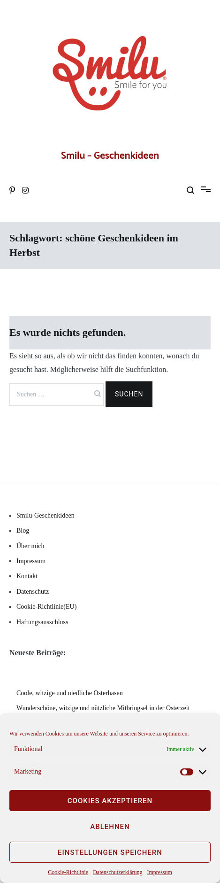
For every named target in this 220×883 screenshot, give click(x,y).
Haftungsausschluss (42, 622)
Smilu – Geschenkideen (110, 156)
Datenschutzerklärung (117, 872)
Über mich (30, 546)
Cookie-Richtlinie (68, 872)
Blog (22, 530)
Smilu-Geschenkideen (45, 515)
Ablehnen (109, 826)
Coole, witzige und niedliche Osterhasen (69, 693)
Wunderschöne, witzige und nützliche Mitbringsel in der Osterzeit (103, 708)
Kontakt (27, 576)
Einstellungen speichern (110, 852)
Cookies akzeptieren (110, 801)
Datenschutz (32, 591)
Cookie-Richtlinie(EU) (46, 606)
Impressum (159, 872)
